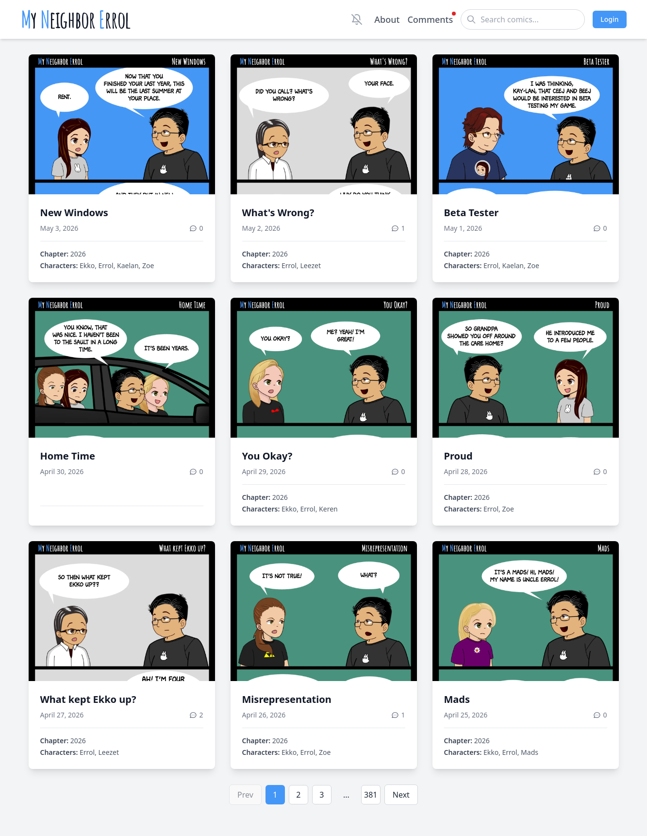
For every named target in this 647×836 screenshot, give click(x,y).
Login (609, 19)
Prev (245, 794)
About (386, 19)
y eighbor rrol (76, 19)
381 (370, 794)
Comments (430, 19)
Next (401, 794)
